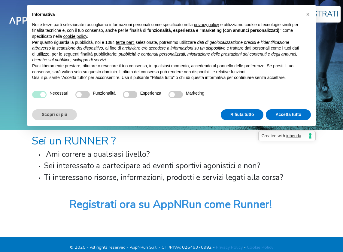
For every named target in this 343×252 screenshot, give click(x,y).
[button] (308, 14)
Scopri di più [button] (54, 114)
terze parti (125, 42)
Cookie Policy (260, 247)
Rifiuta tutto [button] (242, 114)
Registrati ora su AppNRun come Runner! (170, 204)
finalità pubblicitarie (98, 54)
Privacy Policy (229, 247)
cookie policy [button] (75, 36)
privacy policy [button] (206, 24)
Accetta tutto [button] (288, 114)
